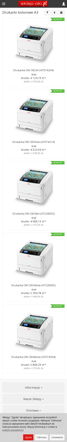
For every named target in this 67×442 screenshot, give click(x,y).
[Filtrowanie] (47, 12)
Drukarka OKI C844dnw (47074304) (33, 357)
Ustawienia (57, 437)
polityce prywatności (13, 430)
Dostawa (33, 410)
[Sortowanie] (54, 12)
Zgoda (28, 437)
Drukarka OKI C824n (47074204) (33, 70)
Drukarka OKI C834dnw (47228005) (33, 285)
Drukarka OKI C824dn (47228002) (33, 213)
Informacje (33, 387)
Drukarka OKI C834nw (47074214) (33, 142)
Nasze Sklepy (33, 399)
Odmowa (41, 437)
